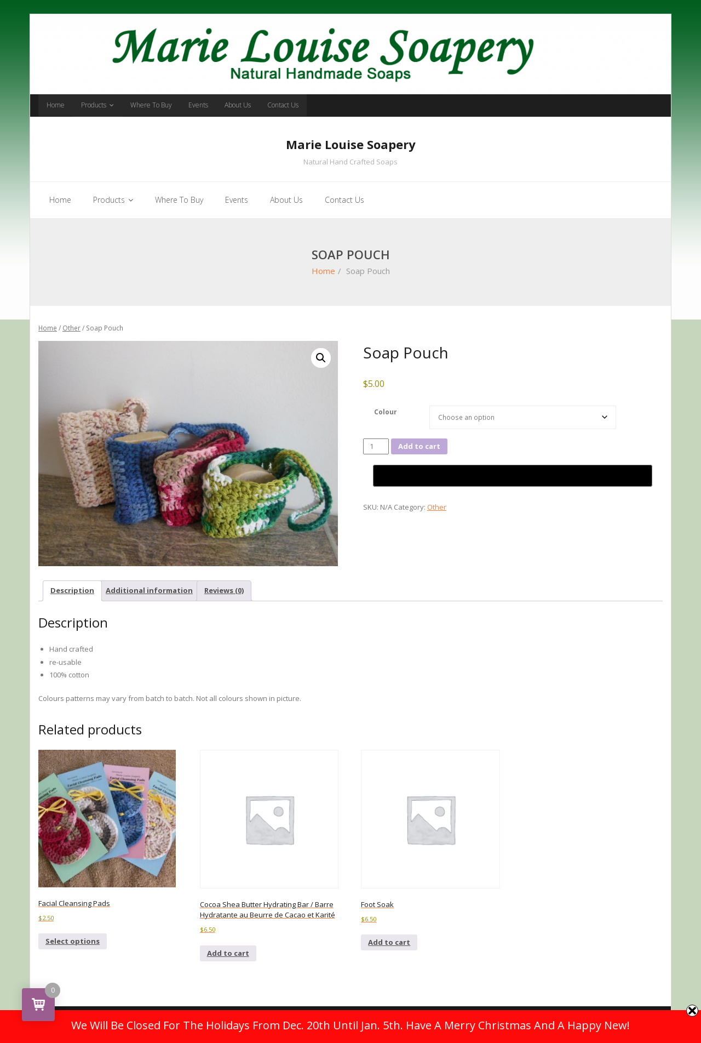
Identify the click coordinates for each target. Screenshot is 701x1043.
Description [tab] (72, 590)
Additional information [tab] (149, 590)
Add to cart (419, 446)
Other (71, 328)
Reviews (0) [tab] (224, 590)
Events (198, 105)
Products (93, 105)
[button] (321, 358)
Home (56, 105)
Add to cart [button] (228, 953)
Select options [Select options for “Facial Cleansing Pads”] (72, 941)
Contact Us (282, 105)
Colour (385, 411)
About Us (238, 105)
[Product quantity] (376, 446)
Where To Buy (151, 105)
